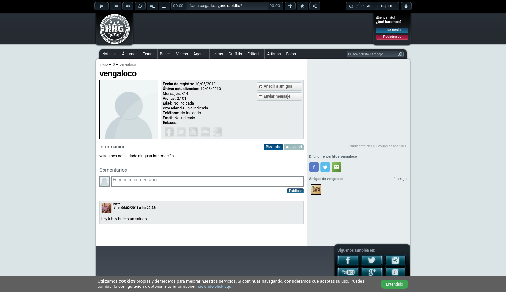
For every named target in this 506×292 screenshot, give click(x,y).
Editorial (254, 54)
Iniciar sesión (392, 30)
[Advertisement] (253, 28)
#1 (115, 208)
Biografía (273, 147)
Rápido (386, 6)
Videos (182, 54)
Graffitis (235, 54)
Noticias (109, 54)
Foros (291, 54)
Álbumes (129, 54)
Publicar (295, 191)
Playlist (367, 6)
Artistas (274, 54)
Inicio (103, 64)
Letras (217, 54)
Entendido (394, 284)
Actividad (294, 147)
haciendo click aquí (214, 286)
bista (116, 204)
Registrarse (392, 37)
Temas (148, 54)
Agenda (200, 54)
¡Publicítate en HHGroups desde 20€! (377, 146)
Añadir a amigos (278, 86)
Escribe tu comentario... (207, 181)
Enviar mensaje (277, 96)
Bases (165, 54)
